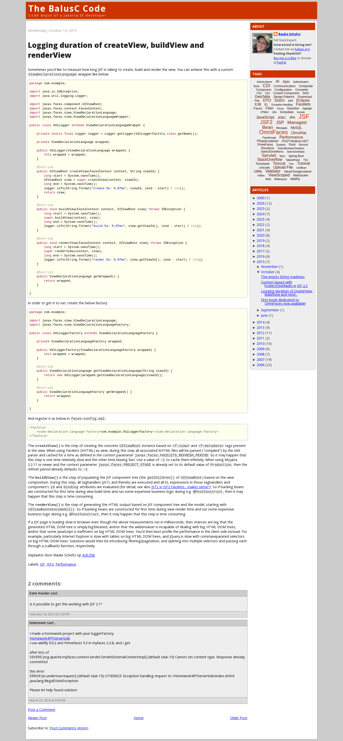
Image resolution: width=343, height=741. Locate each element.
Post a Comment (41, 709)
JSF (42, 564)
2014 (260, 322)
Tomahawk (263, 163)
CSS (259, 93)
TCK (305, 160)
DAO (305, 93)
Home (139, 718)
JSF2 (50, 564)
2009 (260, 348)
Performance (66, 564)
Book (256, 86)
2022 (260, 224)
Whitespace (280, 179)
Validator (272, 171)
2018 (260, 245)
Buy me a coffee (285, 58)
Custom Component (286, 93)
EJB (258, 104)
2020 (260, 235)
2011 (260, 338)
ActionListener (264, 82)
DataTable (262, 97)
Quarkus (281, 144)
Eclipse (303, 100)
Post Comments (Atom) (69, 728)
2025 (260, 208)
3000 (260, 198)
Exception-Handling (282, 104)
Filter (270, 108)
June (264, 315)
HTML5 (265, 112)
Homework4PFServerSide (50, 638)
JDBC (282, 117)
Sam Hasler (39, 593)
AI (277, 81)
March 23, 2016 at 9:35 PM (47, 700)
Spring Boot (296, 156)
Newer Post (37, 718)
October (267, 272)
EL (266, 104)
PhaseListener (268, 141)
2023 (260, 219)
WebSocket (300, 175)
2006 (260, 364)
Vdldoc (261, 175)
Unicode (264, 167)
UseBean (301, 167)
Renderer (267, 148)
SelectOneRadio (296, 151)
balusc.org (302, 49)
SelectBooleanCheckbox (291, 148)
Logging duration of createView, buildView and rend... (287, 293)
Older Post (238, 718)
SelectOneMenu (272, 151)
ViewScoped (279, 175)
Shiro (282, 156)
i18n (274, 112)
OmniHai (298, 133)
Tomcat (279, 163)
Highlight (307, 108)
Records (303, 144)
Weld (268, 179)
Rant (292, 144)
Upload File (283, 167)
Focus (280, 108)
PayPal (281, 62)
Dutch (280, 100)
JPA (292, 117)
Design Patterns (284, 97)
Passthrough (269, 137)
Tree (291, 164)
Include (301, 112)
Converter (301, 89)
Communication (284, 86)
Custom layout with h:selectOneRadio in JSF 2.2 (284, 284)
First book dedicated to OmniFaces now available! (283, 301)
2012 (260, 332)
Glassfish (293, 108)
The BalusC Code (67, 8)
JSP (280, 122)
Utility (258, 171)
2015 (260, 261)
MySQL (296, 128)
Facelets (303, 104)
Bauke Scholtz (289, 34)
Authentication (301, 82)
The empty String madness (283, 276)
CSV (267, 93)
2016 (260, 256)
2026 (260, 203)
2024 (260, 214)
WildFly (295, 179)
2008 (260, 354)
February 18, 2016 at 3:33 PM (49, 614)
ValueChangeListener (298, 171)
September (270, 310)
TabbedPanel (293, 160)
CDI (266, 85)
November (269, 266)
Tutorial (303, 163)
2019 (260, 240)
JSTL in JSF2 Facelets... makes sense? (180, 487)
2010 (260, 343)
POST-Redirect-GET (295, 141)
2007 (260, 359)
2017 (260, 251)
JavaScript (265, 117)
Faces (257, 108)
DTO (267, 100)
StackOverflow (269, 159)
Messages (281, 128)
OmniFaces (273, 132)
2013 (260, 327)
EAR (290, 100)
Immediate (287, 112)
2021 (260, 230)
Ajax (286, 81)
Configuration (283, 89)
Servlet (269, 155)
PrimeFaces (265, 144)
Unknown (37, 622)
